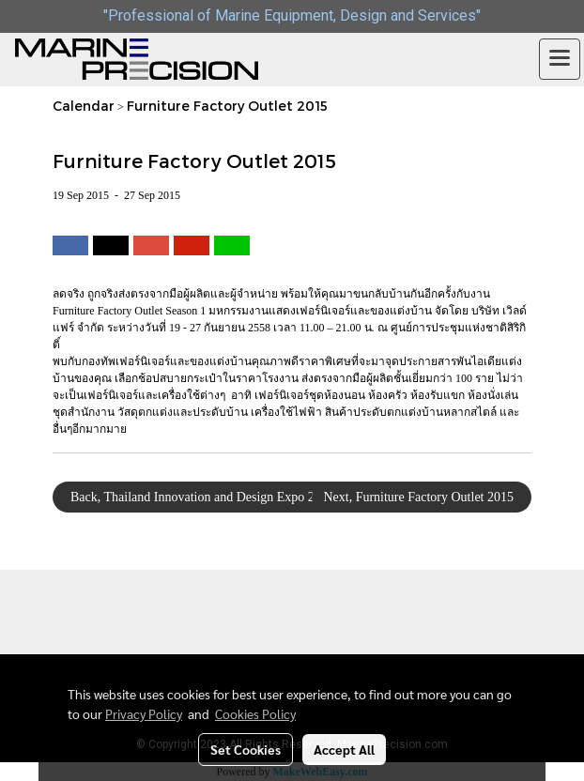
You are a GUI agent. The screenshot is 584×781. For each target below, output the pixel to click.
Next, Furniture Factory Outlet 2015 (421, 497)
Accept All (344, 749)
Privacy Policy (143, 713)
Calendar (84, 106)
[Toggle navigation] (559, 59)
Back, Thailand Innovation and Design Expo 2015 (199, 497)
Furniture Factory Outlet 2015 (227, 106)
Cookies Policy (255, 713)
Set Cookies (245, 749)
